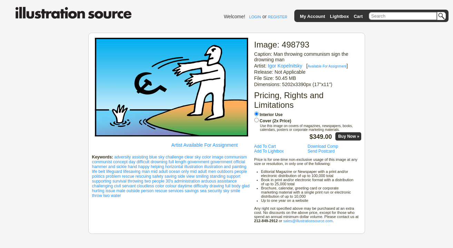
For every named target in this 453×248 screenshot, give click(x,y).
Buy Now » (348, 136)
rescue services (169, 190)
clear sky (193, 157)
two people (155, 181)
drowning (158, 161)
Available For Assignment (327, 66)
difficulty (201, 186)
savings (192, 190)
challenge (174, 157)
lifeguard (114, 171)
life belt (98, 171)
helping (157, 166)
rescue (128, 176)
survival (119, 181)
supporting (101, 181)
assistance (227, 181)
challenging (102, 186)
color (159, 186)
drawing (216, 186)
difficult (143, 161)
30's (169, 181)
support (233, 176)
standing (217, 176)
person (147, 190)
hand (132, 166)
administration (187, 181)
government (198, 161)
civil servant (125, 186)
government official (227, 161)
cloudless (145, 186)
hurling (98, 190)
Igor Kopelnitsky (285, 66)
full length (177, 161)
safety (157, 176)
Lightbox (339, 16)
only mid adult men (198, 171)
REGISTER (277, 17)
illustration (193, 166)
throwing (135, 181)
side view (186, 176)
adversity (122, 157)
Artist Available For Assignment (204, 145)
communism (236, 157)
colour (171, 186)
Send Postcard (321, 151)
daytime (185, 186)
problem (113, 176)
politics (98, 176)
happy (144, 166)
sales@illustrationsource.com (308, 221)
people (241, 171)
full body (233, 186)
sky (226, 190)
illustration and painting (225, 166)
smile (235, 190)
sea (203, 190)
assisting (140, 157)
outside (133, 190)
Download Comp (323, 146)
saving (171, 176)
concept (120, 161)
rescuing (143, 176)
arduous (208, 181)
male (120, 190)
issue (110, 190)
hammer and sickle (109, 166)
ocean (174, 171)
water (116, 195)
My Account (312, 16)
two (106, 195)
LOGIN (255, 17)
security (215, 190)
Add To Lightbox (269, 151)
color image (212, 157)
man (146, 171)
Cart (358, 16)
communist (102, 161)
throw (97, 195)
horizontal (174, 166)
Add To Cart (265, 146)
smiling (202, 176)
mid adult (159, 171)
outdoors (225, 171)
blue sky (157, 157)
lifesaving (131, 171)
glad (246, 186)
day (132, 161)
